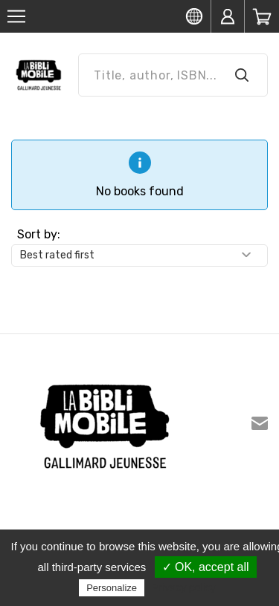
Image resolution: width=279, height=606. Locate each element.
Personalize (111, 587)
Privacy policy (184, 587)
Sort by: (38, 234)
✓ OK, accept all (205, 567)
